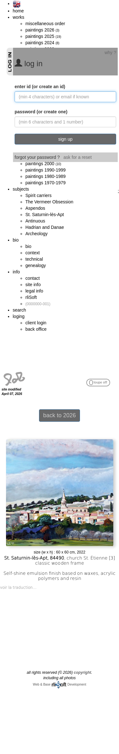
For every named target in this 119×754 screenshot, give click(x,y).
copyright (82, 672)
